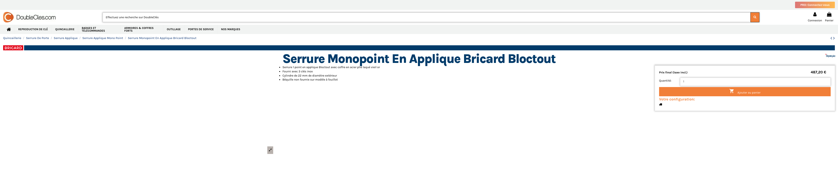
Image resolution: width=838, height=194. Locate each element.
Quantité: (665, 80)
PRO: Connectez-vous (815, 5)
